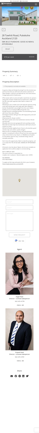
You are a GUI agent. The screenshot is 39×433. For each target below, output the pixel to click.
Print (7, 49)
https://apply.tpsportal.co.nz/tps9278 (12, 164)
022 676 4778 (19, 301)
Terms (23, 240)
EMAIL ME (19, 305)
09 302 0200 (24, 1)
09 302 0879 (15, 1)
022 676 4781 (19, 357)
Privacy (20, 240)
